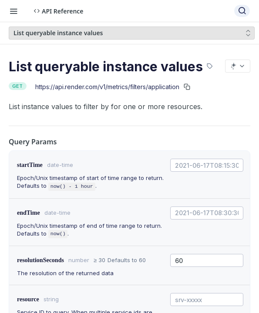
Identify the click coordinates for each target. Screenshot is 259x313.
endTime (28, 213)
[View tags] (210, 62)
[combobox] (206, 165)
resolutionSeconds (40, 260)
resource (28, 299)
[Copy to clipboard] (187, 86)
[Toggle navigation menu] (13, 10)
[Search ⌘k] (242, 10)
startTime (30, 165)
